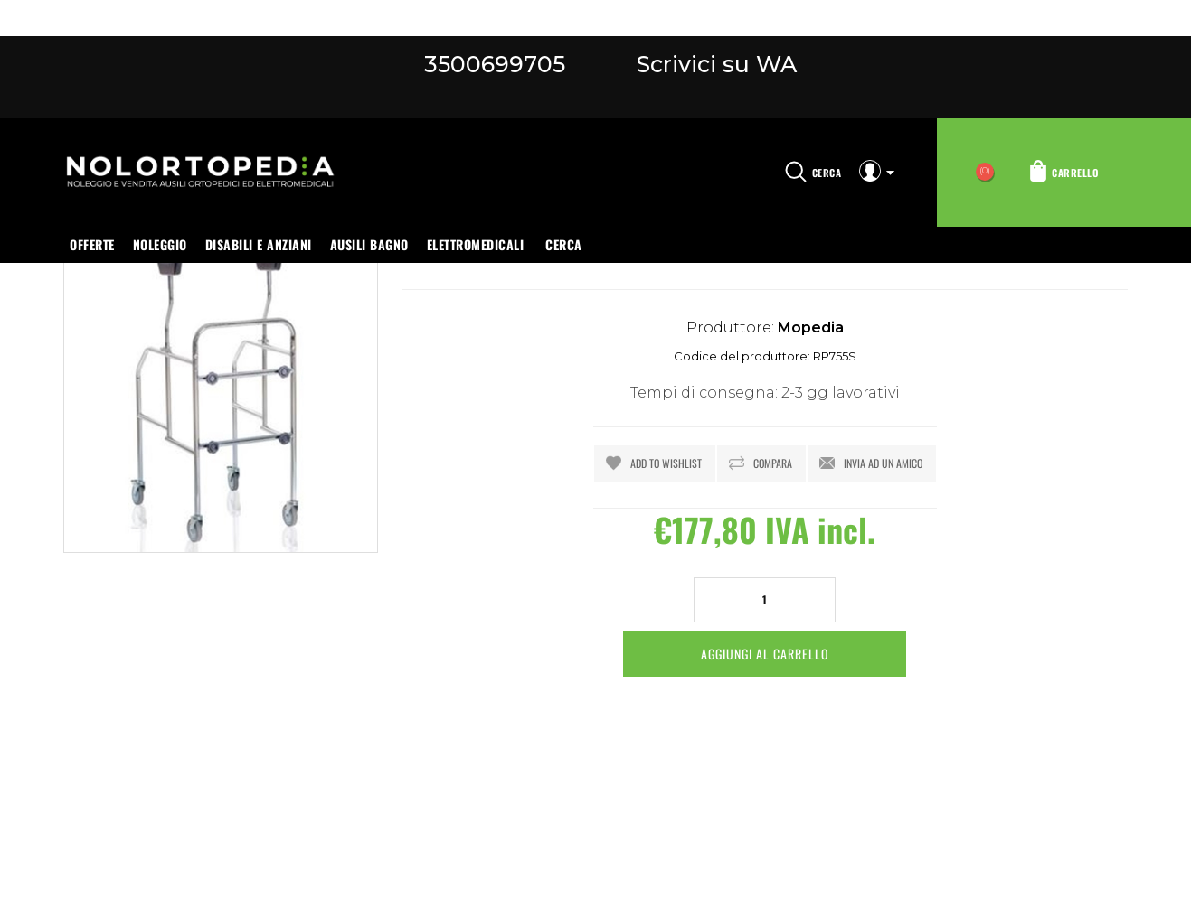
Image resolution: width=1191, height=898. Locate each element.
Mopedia (811, 327)
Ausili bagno (369, 244)
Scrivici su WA (713, 64)
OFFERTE (92, 244)
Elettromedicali (476, 244)
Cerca (563, 244)
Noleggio (160, 244)
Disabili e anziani (258, 244)
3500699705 (495, 64)
